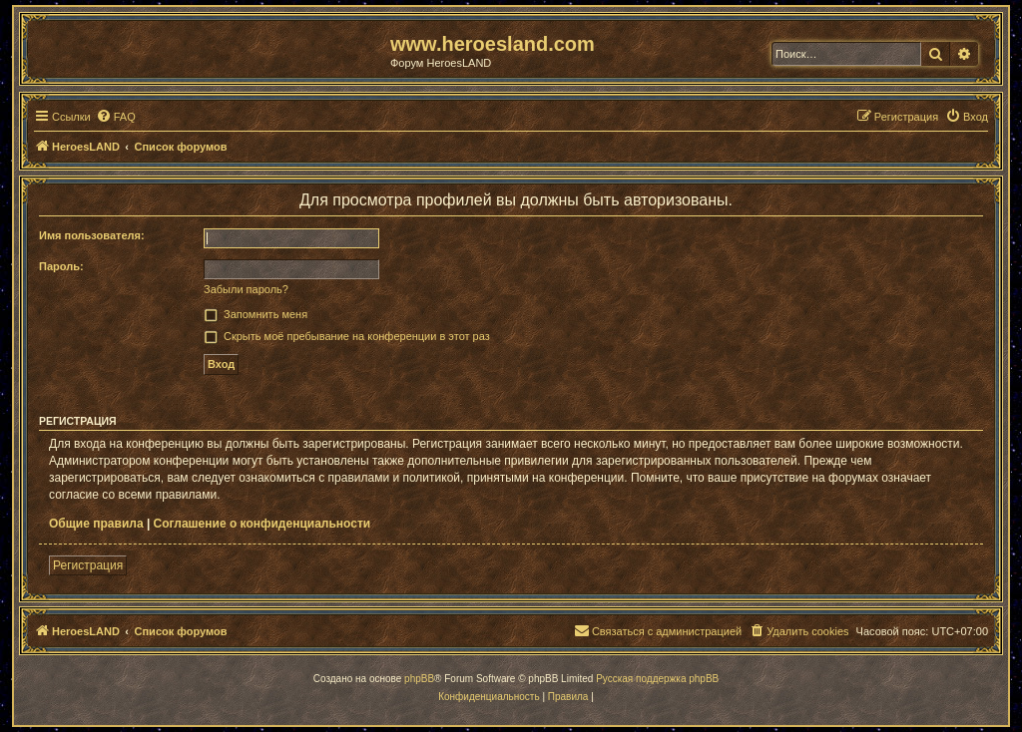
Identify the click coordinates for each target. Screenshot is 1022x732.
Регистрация (88, 565)
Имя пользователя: (92, 235)
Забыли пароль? (246, 289)
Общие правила (96, 524)
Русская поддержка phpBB (657, 678)
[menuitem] (116, 117)
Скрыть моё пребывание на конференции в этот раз (357, 336)
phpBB (419, 678)
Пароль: (61, 266)
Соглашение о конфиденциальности (262, 524)
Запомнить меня (265, 314)
